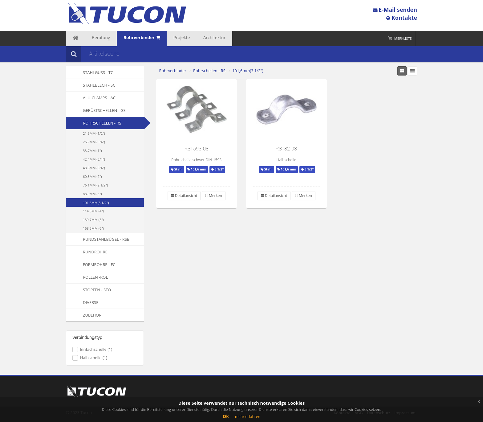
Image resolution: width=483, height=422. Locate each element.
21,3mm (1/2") (94, 133)
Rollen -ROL (87, 277)
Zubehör (83, 315)
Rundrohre (87, 252)
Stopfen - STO (88, 290)
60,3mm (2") (92, 176)
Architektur (191, 38)
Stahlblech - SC (90, 85)
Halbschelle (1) (89, 358)
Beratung (94, 38)
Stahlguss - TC (89, 72)
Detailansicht (184, 195)
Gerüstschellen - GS (96, 110)
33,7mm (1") (92, 150)
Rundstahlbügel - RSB (97, 239)
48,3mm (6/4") (94, 168)
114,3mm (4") (93, 211)
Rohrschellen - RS (102, 123)
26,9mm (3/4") (94, 142)
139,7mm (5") (93, 219)
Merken (213, 195)
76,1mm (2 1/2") (95, 185)
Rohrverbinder (172, 70)
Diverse (82, 302)
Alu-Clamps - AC (91, 98)
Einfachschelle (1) (92, 349)
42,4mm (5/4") (94, 159)
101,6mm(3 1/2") (96, 202)
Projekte (163, 38)
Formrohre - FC (90, 264)
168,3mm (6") (93, 228)
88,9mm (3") (92, 193)
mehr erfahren (247, 416)
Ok (226, 416)
